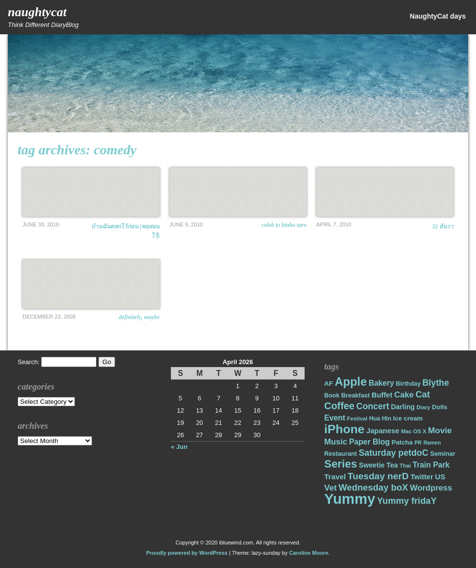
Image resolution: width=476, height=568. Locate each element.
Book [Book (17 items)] (331, 395)
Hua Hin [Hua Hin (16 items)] (380, 418)
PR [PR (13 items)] (418, 442)
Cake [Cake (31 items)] (404, 394)
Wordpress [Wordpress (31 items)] (431, 488)
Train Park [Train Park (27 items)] (431, 465)
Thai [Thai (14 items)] (405, 466)
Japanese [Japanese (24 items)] (382, 431)
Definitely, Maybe (139, 317)
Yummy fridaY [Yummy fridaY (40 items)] (407, 500)
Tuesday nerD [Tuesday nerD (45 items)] (378, 476)
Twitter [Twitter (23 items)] (421, 477)
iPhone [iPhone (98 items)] (344, 429)
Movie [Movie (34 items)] (440, 430)
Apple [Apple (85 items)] (351, 381)
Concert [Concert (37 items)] (373, 406)
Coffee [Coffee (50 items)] (339, 405)
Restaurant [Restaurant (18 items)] (340, 453)
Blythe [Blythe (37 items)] (436, 383)
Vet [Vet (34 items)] (330, 488)
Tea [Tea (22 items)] (392, 465)
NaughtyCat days (438, 16)
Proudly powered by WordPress (187, 553)
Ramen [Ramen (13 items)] (432, 442)
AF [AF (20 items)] (328, 383)
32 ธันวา (442, 226)
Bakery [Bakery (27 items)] (381, 383)
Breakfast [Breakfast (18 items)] (355, 395)
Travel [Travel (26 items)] (335, 476)
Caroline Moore (308, 553)
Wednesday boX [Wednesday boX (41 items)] (373, 487)
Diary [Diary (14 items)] (423, 407)
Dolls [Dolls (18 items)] (439, 407)
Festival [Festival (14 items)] (357, 418)
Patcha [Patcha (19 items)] (402, 442)
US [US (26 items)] (440, 476)
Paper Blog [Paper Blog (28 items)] (369, 442)
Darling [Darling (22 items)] (403, 407)
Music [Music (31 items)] (335, 441)
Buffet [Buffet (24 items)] (382, 395)
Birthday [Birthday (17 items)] (408, 383)
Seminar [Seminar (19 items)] (442, 453)
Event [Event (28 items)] (334, 418)
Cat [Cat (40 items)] (422, 394)
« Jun (179, 446)
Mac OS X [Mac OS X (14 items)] (413, 431)
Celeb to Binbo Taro (284, 225)
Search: (29, 362)
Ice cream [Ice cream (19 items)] (408, 418)
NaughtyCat (37, 12)
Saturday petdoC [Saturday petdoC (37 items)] (393, 453)
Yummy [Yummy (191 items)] (349, 499)
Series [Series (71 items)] (340, 464)
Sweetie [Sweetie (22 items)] (372, 465)
